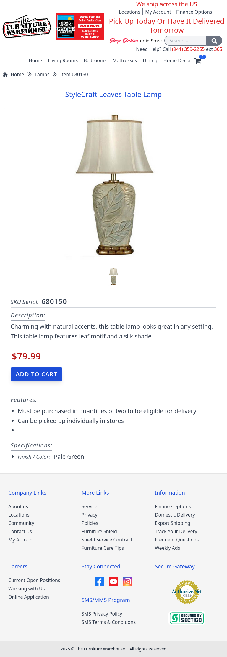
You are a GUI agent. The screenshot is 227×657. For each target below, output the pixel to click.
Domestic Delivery (175, 514)
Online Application (28, 597)
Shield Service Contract (107, 539)
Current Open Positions (34, 580)
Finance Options (194, 12)
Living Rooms (63, 60)
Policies (90, 523)
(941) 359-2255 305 (197, 49)
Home (35, 60)
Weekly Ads (167, 548)
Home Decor (177, 60)
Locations (129, 12)
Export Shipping (172, 523)
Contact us (20, 531)
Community (21, 523)
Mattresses (125, 60)
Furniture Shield (99, 531)
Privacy (89, 514)
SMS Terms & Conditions (109, 622)
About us (18, 506)
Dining (150, 60)
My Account (158, 12)
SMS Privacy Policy (102, 613)
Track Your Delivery (176, 531)
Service (89, 506)
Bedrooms (95, 60)
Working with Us (26, 588)
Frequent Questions (177, 539)
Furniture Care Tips (103, 548)
